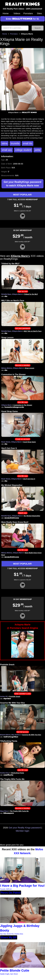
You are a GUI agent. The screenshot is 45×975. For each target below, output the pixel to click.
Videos (16, 13)
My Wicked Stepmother (12, 485)
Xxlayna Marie (22, 626)
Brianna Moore (5, 735)
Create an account (23, 439)
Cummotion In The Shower (13, 374)
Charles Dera (18, 934)
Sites (39, 13)
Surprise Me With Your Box (12, 703)
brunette (15, 143)
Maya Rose (4, 811)
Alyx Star (3, 934)
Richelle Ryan (6, 294)
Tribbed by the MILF (10, 264)
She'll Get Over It (9, 448)
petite (37, 150)
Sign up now (22, 291)
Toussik (2, 889)
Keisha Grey (4, 773)
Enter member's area (23, 694)
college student (23, 150)
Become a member (22, 365)
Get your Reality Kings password (25, 827)
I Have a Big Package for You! (22, 885)
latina (4, 143)
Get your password (22, 328)
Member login (22, 831)
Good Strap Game (9, 411)
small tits (27, 143)
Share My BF (9, 937)
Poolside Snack (7, 664)
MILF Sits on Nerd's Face (12, 300)
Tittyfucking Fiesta (8, 741)
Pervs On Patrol (11, 892)
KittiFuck (9, 889)
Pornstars (28, 13)
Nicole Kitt (10, 934)
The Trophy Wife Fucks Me (12, 779)
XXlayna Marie (17, 294)
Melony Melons (6, 368)
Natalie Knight (4, 974)
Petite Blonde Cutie (14, 970)
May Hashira (15, 735)
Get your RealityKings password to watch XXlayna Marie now (22, 184)
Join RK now (23, 402)
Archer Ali (3, 696)
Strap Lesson (7, 337)
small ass (7, 150)
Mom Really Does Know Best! (14, 522)
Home (6, 13)
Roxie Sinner (5, 442)
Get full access (22, 732)
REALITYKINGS (22, 4)
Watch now (22, 513)
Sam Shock (14, 974)
